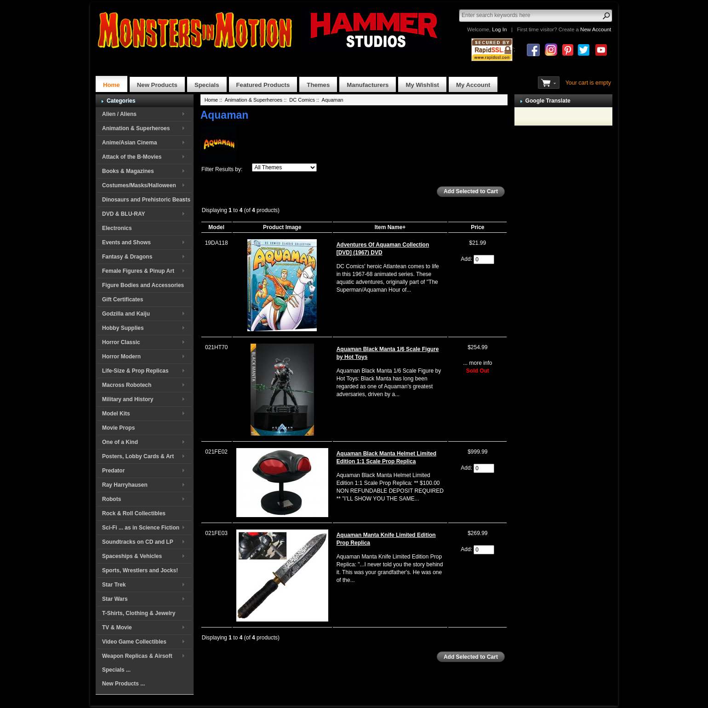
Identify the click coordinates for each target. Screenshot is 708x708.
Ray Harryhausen (125, 485)
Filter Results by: (221, 169)
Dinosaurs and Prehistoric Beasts (146, 199)
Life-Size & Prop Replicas (135, 371)
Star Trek (114, 584)
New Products (157, 84)
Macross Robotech (126, 385)
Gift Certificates (122, 299)
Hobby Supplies (123, 328)
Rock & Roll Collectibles (134, 513)
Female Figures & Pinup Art (138, 271)
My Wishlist (422, 84)
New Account (595, 29)
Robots (111, 499)
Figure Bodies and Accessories (143, 285)
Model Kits (116, 413)
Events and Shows (126, 242)
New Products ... (123, 683)
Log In (499, 29)
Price (477, 227)
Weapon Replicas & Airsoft (137, 656)
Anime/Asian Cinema (129, 142)
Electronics (117, 228)
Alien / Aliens (119, 114)
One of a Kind (120, 442)
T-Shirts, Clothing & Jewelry (138, 613)
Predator (113, 470)
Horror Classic (121, 342)
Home (111, 84)
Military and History (127, 399)
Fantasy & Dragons (127, 256)
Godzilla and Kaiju (126, 314)
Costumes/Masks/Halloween (139, 185)
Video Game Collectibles (134, 642)
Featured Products (263, 84)
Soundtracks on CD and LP (137, 542)
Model (216, 227)
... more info (477, 363)
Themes (318, 84)
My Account (473, 84)
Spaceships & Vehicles (132, 556)
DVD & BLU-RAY (123, 214)
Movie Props (118, 428)
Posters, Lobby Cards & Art (138, 456)
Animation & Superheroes (136, 128)
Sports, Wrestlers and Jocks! (140, 570)
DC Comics (302, 100)
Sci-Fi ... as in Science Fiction (140, 527)
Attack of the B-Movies (131, 157)
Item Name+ (390, 227)
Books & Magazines (128, 171)
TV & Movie (117, 627)
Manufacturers (367, 84)
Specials (206, 84)
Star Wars (115, 599)
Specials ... (116, 670)
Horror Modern (121, 356)
